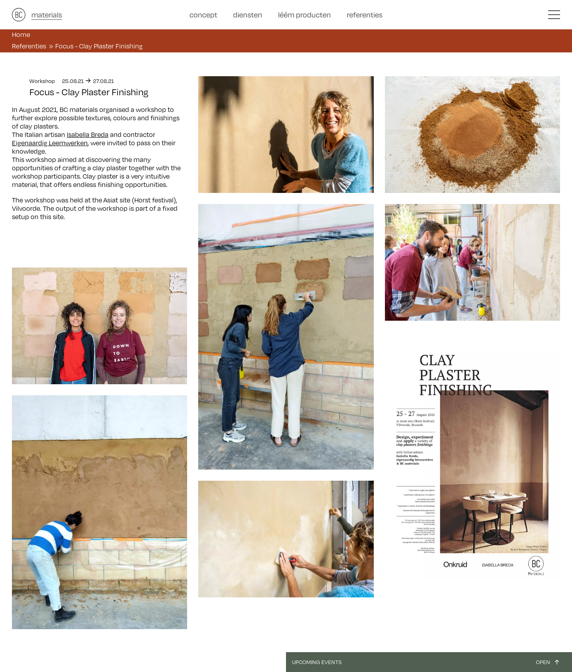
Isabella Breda (87, 134)
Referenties (29, 45)
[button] (554, 14)
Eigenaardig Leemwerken (50, 142)
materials (46, 14)
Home (21, 34)
